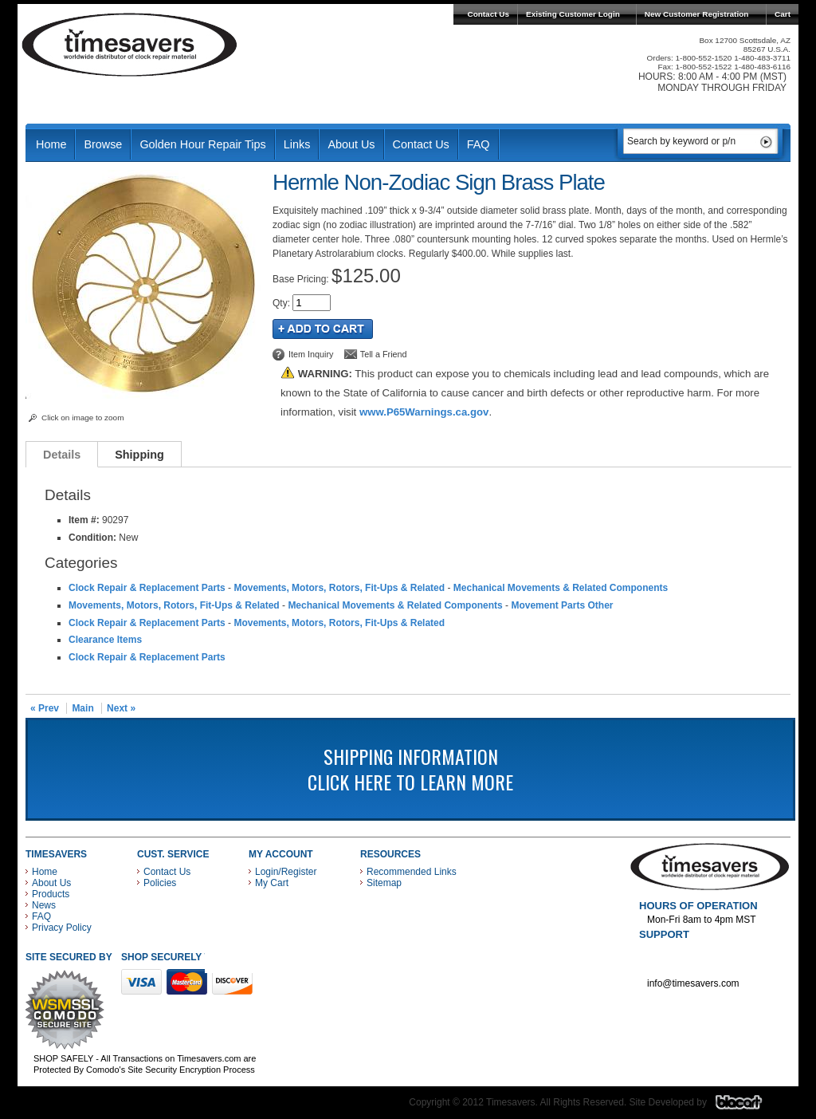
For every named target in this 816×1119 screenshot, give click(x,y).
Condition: (92, 537)
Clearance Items (105, 639)
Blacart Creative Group (749, 1106)
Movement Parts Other (562, 605)
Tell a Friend (383, 354)
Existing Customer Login (573, 14)
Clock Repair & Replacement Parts (147, 587)
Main (82, 708)
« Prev (44, 708)
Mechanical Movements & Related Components (560, 587)
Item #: (85, 520)
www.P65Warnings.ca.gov (423, 412)
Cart (782, 14)
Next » (121, 708)
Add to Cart (323, 329)
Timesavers (130, 44)
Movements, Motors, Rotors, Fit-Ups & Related (339, 587)
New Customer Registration (697, 14)
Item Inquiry (310, 354)
